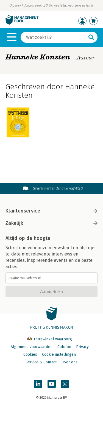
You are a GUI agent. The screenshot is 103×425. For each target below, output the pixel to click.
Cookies (30, 354)
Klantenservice (51, 211)
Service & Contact (41, 362)
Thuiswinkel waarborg (49, 339)
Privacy (82, 346)
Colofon (64, 346)
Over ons (69, 362)
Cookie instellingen (59, 354)
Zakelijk (51, 223)
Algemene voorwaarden (31, 346)
